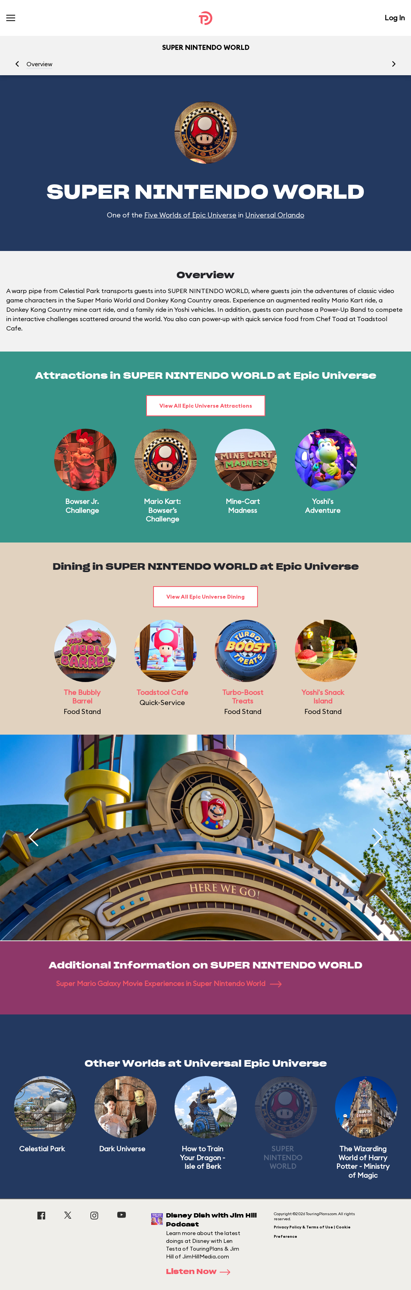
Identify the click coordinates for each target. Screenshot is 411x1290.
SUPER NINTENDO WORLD (282, 1157)
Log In (395, 17)
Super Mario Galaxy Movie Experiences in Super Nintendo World (169, 983)
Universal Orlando (274, 214)
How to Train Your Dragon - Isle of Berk (202, 1157)
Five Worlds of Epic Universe (190, 214)
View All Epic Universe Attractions (205, 405)
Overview (39, 64)
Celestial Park (42, 1148)
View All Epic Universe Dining (205, 596)
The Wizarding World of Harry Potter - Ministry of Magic (363, 1162)
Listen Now (200, 1272)
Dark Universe (122, 1148)
